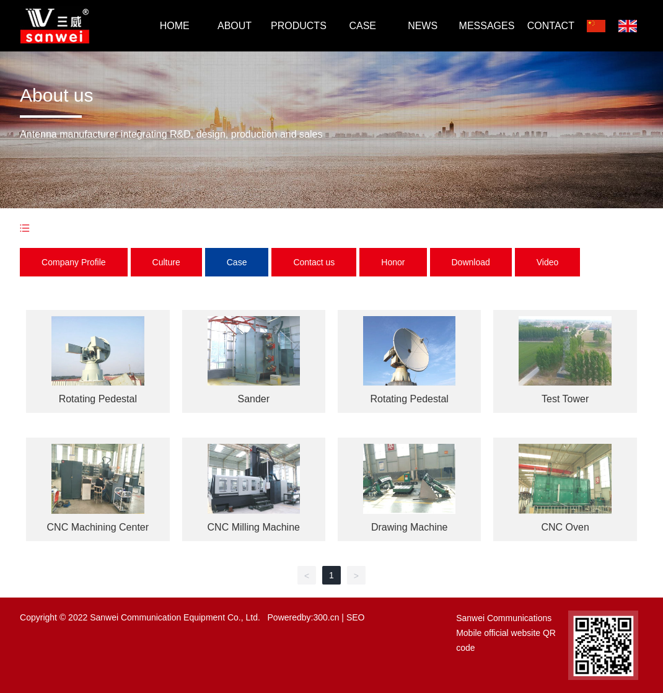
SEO (355, 617)
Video (548, 262)
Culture (166, 262)
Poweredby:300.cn (304, 617)
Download (471, 262)
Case (237, 262)
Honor (393, 262)
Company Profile (74, 262)
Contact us (314, 262)
